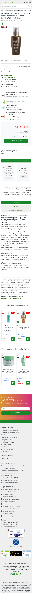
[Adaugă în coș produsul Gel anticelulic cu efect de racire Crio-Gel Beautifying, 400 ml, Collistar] (28, 383)
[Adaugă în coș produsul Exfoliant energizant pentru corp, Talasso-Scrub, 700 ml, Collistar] (13, 383)
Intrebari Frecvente (6, 444)
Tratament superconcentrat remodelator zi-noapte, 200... (8, 328)
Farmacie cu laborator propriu (10, 437)
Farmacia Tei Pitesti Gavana (10, 509)
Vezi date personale (15, 417)
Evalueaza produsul (6, 72)
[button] (14, 58)
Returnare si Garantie (7, 442)
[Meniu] (2, 2)
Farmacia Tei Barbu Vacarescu (10, 489)
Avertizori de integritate (8, 468)
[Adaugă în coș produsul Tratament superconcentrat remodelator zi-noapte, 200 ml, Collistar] (13, 339)
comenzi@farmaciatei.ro (10, 526)
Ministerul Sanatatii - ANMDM (9, 478)
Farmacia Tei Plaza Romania (10, 492)
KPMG (23, 568)
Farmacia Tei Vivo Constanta (10, 499)
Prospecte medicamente (8, 473)
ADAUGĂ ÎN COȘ (16, 141)
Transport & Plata (6, 440)
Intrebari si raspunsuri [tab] (16, 210)
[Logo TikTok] (20, 574)
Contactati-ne (5, 452)
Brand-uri (4, 447)
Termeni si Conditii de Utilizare (10, 430)
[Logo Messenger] (14, 574)
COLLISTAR (8, 75)
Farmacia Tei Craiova (8, 513)
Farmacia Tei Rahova (8, 501)
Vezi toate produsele (24, 66)
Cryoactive (20, 380)
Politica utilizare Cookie (8, 463)
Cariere (3, 461)
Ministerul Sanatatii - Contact (9, 480)
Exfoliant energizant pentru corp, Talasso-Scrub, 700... (8, 371)
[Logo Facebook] (11, 574)
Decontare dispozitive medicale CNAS (12, 470)
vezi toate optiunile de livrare (11, 120)
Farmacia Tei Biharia (8, 504)
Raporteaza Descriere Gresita (11, 298)
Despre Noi (4, 458)
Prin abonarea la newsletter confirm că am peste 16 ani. (15, 404)
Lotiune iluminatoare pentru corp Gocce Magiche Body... (23, 327)
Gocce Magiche (10, 77)
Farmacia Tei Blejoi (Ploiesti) (10, 516)
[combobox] (16, 6)
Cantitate (14, 136)
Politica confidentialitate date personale (12, 466)
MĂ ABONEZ (16, 413)
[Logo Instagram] (17, 574)
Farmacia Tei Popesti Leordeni (10, 506)
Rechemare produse (7, 449)
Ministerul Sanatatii (6, 475)
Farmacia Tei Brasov (7, 511)
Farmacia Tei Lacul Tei (8, 496)
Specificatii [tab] (16, 206)
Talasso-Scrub (5, 380)
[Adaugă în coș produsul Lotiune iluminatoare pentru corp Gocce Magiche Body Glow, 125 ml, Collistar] (28, 339)
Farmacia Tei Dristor (7, 494)
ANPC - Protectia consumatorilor (10, 482)
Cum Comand (5, 435)
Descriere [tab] (16, 202)
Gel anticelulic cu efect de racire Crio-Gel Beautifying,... (23, 371)
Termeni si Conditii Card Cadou (10, 432)
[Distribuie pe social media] (2, 24)
